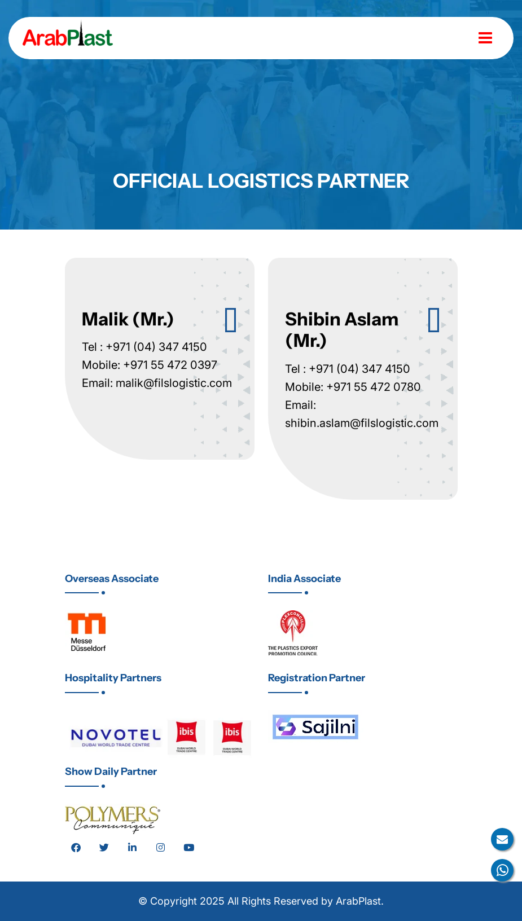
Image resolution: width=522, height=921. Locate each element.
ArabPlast (358, 901)
